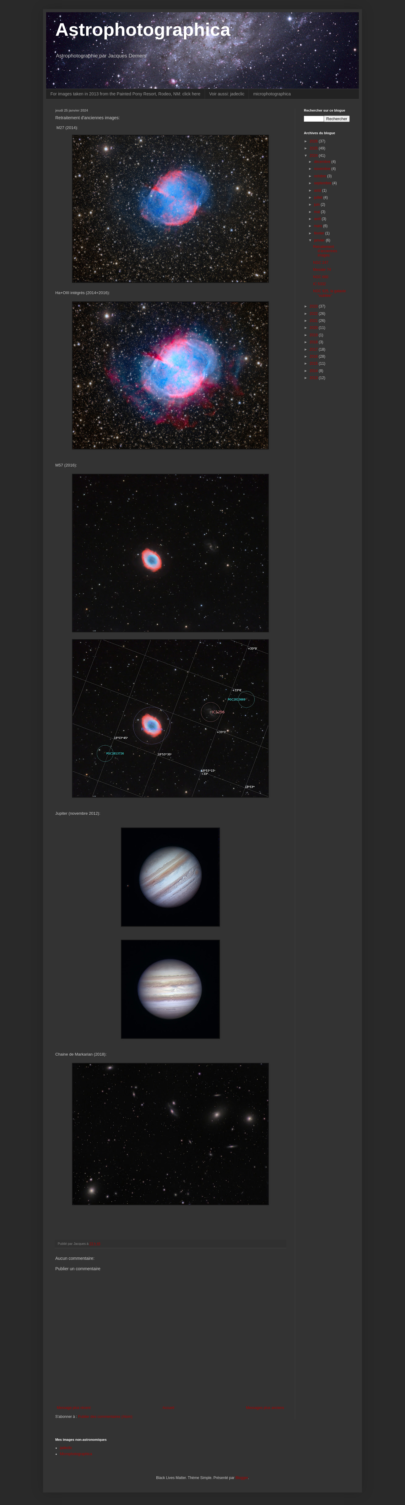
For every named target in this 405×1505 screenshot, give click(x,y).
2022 (314, 314)
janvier (320, 240)
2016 (314, 356)
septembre (323, 183)
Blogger (241, 1478)
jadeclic (66, 1448)
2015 (314, 363)
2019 (314, 335)
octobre (320, 176)
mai (317, 212)
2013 (314, 378)
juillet (318, 197)
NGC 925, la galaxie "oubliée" (329, 293)
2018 (314, 342)
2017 (314, 349)
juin (317, 204)
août (318, 190)
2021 (314, 321)
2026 (314, 141)
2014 (314, 371)
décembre (322, 162)
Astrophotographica (142, 29)
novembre (322, 169)
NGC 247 (320, 262)
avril (318, 219)
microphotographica (272, 93)
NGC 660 (320, 277)
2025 (314, 148)
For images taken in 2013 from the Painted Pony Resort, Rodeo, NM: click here (125, 93)
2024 (314, 155)
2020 (314, 328)
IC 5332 (319, 284)
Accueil (168, 1408)
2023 (314, 306)
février (319, 233)
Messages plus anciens (265, 1408)
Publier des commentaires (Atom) (105, 1417)
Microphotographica (76, 1454)
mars (318, 226)
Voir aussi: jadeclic (226, 93)
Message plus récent (74, 1408)
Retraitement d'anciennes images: (325, 251)
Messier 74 (322, 269)
